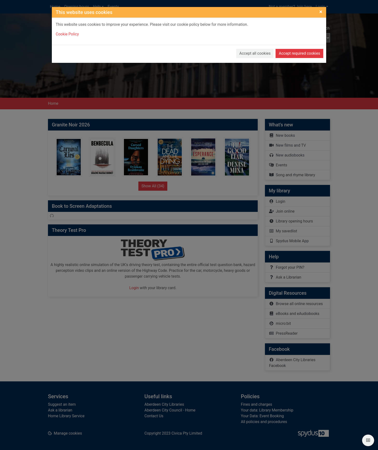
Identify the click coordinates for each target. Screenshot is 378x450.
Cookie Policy (67, 29)
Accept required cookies (299, 48)
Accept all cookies (255, 48)
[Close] (320, 7)
